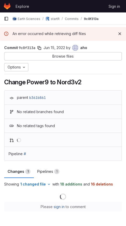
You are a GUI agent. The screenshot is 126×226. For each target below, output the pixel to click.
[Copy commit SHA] (39, 48)
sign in (59, 206)
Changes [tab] (19, 171)
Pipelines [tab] (48, 171)
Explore (22, 6)
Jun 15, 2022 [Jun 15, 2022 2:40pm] (54, 47)
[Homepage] (7, 6)
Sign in (114, 6)
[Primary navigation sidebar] (6, 19)
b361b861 (37, 97)
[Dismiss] (120, 34)
